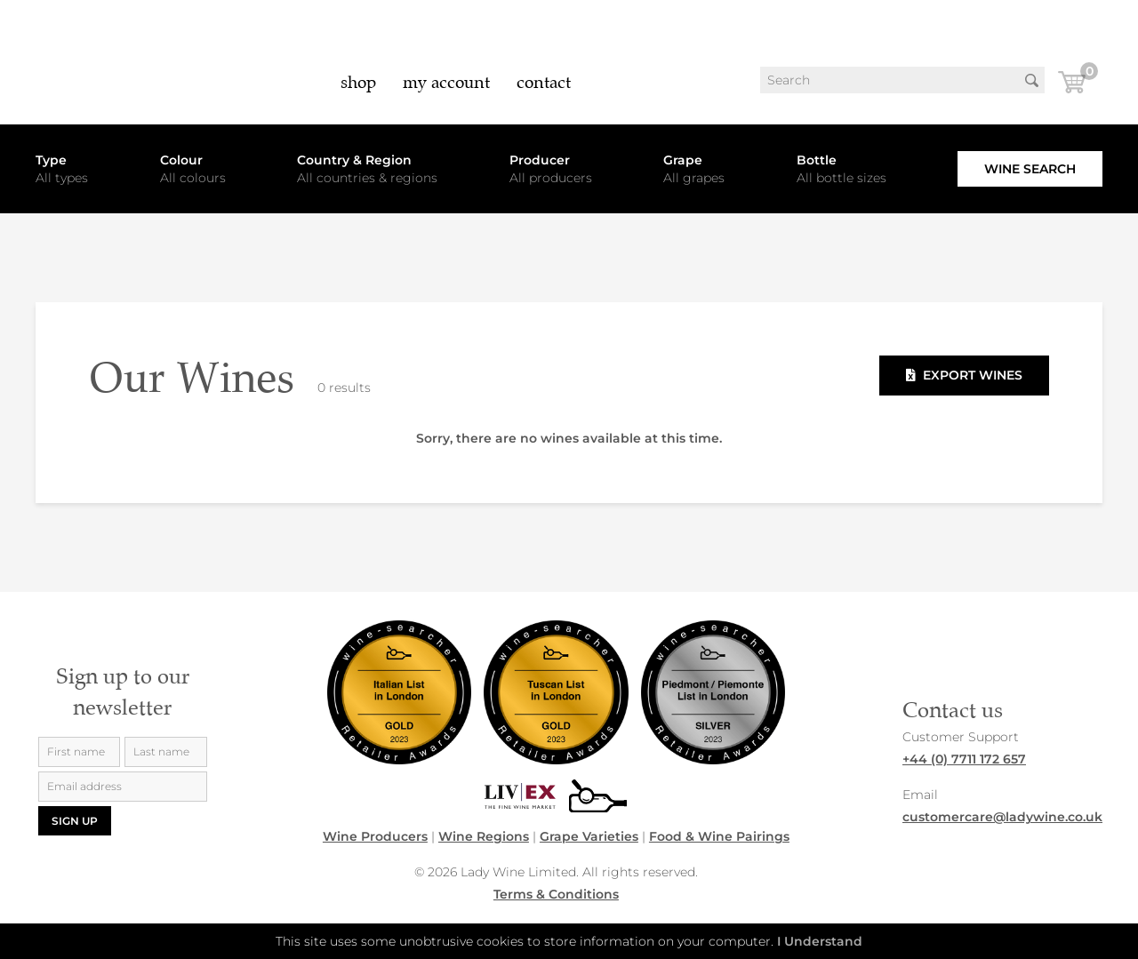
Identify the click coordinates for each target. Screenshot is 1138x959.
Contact (544, 82)
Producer (539, 160)
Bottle (817, 160)
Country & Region (354, 160)
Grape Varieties (589, 836)
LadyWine (97, 62)
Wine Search (1030, 169)
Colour (181, 160)
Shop (358, 82)
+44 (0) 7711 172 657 (964, 759)
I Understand (819, 941)
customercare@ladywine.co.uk (1002, 817)
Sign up (75, 820)
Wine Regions (483, 836)
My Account (446, 82)
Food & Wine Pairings (719, 836)
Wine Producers (375, 836)
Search (1031, 80)
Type (51, 160)
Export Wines (964, 375)
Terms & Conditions (556, 894)
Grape (682, 160)
